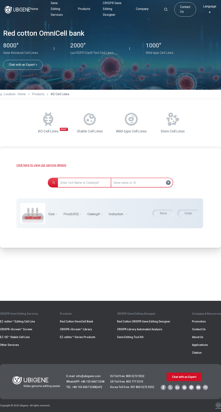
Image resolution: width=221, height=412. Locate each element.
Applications (200, 344)
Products (38, 94)
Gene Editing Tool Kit (130, 337)
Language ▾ (209, 9)
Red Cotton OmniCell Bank (76, 321)
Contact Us (185, 9)
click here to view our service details (41, 165)
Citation (197, 352)
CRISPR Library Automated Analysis (139, 329)
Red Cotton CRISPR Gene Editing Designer (143, 321)
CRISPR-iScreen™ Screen (16, 329)
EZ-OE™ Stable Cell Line (15, 337)
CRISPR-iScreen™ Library (76, 329)
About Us (197, 337)
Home (34, 9)
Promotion (199, 321)
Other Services (9, 344)
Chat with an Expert (184, 376)
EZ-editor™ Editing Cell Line (17, 321)
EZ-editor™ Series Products (77, 337)
